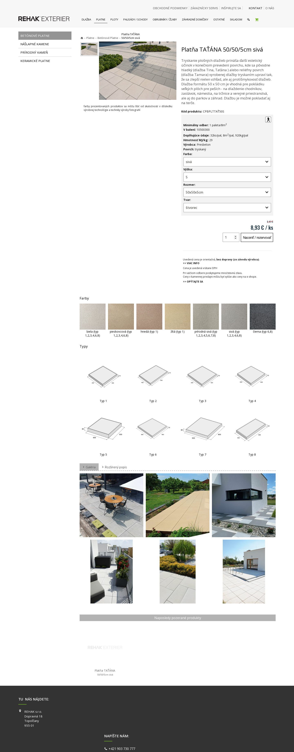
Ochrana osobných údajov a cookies (175, 743)
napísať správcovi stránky (136, 743)
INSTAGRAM (206, 717)
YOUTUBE (205, 723)
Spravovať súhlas (210, 743)
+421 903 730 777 (122, 712)
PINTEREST (206, 729)
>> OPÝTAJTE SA (193, 281)
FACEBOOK (206, 711)
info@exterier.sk (122, 717)
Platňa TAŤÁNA (105, 672)
